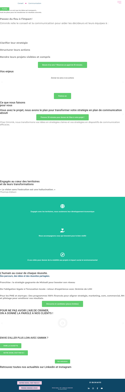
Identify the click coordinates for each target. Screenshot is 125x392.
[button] (2, 82)
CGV (60, 387)
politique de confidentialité (67, 387)
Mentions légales (55, 387)
